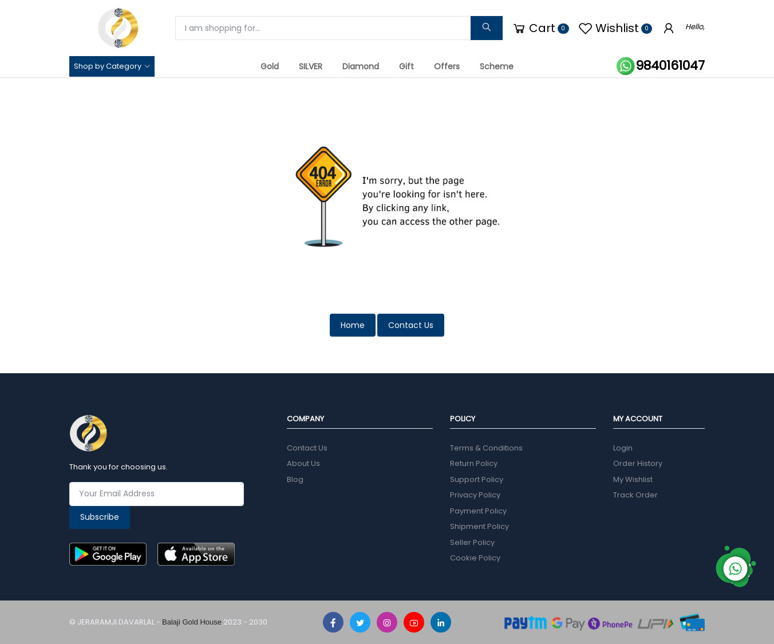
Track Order (635, 494)
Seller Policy (472, 542)
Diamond (360, 66)
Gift (406, 66)
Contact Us (410, 325)
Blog (295, 479)
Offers (447, 66)
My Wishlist (633, 479)
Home (353, 325)
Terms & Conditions (486, 447)
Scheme (497, 66)
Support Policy (476, 479)
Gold (269, 66)
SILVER (310, 66)
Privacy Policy (475, 494)
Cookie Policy (475, 557)
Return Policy (473, 463)
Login (623, 447)
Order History (637, 463)
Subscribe (99, 517)
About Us (303, 463)
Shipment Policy (479, 526)
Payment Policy (478, 510)
